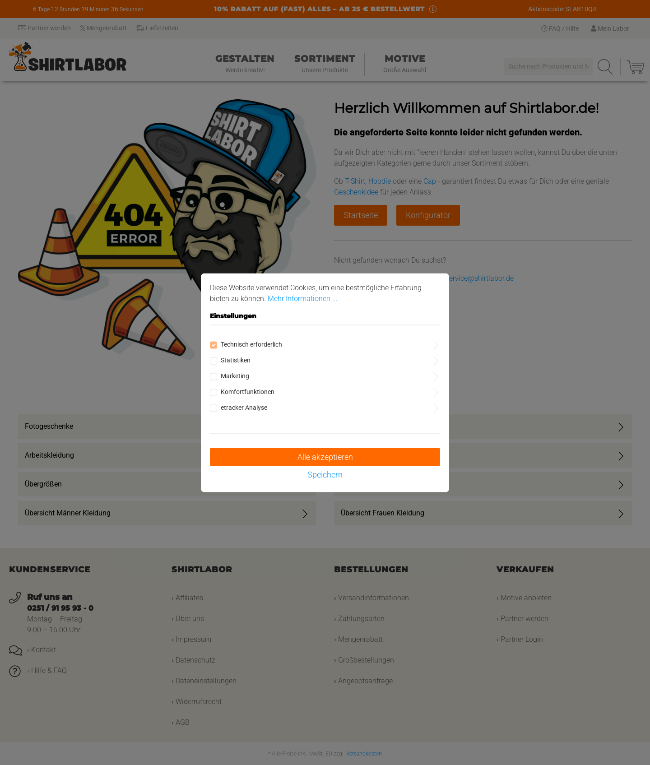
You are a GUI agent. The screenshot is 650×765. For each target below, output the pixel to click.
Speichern (325, 474)
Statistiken (236, 359)
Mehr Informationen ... (303, 298)
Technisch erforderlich (251, 344)
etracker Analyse (244, 407)
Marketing (235, 375)
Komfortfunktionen (247, 391)
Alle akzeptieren (325, 456)
